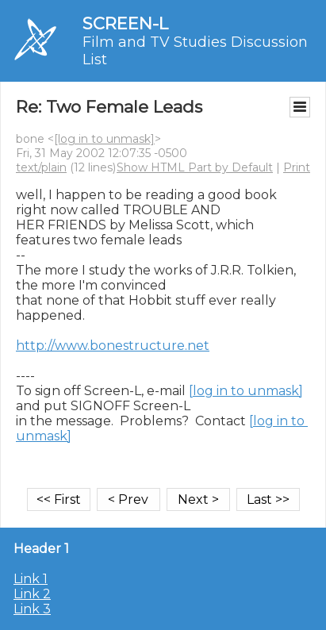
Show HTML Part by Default (195, 167)
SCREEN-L (125, 23)
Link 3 (32, 609)
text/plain (41, 167)
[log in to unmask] (104, 139)
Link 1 (30, 578)
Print (296, 167)
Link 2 (32, 593)
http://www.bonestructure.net (112, 345)
